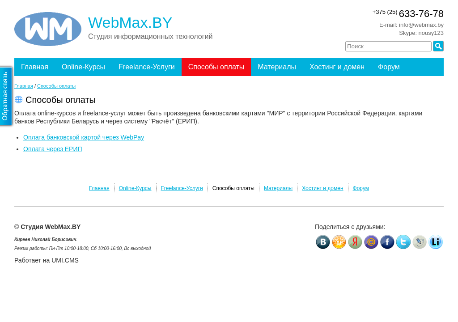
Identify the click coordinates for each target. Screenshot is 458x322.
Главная (34, 67)
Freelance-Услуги (147, 67)
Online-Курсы (83, 67)
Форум (389, 67)
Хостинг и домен (337, 67)
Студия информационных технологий (150, 36)
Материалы (277, 67)
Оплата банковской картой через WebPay (83, 137)
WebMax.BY (130, 22)
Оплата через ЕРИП (52, 149)
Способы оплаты (216, 67)
